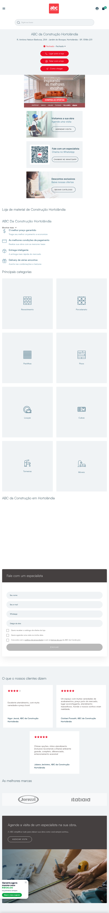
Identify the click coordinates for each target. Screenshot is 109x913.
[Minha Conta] (97, 9)
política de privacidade (34, 640)
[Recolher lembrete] (25, 882)
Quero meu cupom (12, 895)
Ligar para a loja (54, 53)
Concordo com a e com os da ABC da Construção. (46, 640)
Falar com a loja (55, 61)
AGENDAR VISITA (19, 839)
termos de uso (56, 640)
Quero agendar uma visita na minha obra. (27, 635)
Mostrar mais (8, 227)
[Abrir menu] (4, 9)
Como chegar (54, 68)
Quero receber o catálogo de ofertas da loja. (28, 630)
